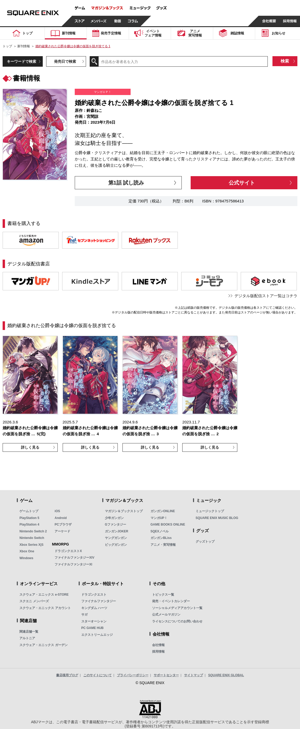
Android (61, 518)
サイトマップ (193, 675)
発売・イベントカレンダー (171, 601)
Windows (26, 558)
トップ (7, 46)
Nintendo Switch (31, 538)
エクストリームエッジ (97, 635)
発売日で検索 (65, 61)
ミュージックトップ (210, 511)
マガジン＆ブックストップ (124, 511)
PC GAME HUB (92, 628)
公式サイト (242, 183)
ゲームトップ (28, 511)
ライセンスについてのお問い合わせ (177, 621)
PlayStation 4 (29, 524)
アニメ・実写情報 (163, 545)
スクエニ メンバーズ (34, 601)
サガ (84, 614)
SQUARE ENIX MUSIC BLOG (217, 518)
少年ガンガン (114, 518)
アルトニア (27, 638)
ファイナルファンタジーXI (73, 564)
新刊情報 (23, 46)
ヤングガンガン (116, 538)
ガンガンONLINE (163, 511)
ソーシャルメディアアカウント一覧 (177, 608)
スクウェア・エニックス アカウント (45, 608)
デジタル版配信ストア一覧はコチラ (265, 295)
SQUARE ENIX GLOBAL (226, 675)
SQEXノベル (160, 531)
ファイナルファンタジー (98, 601)
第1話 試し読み (126, 183)
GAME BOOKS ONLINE (168, 524)
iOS (57, 511)
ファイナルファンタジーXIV (74, 557)
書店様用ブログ (67, 675)
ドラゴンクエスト (93, 594)
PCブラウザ (63, 524)
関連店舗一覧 (28, 631)
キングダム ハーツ (94, 608)
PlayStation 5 (29, 518)
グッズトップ (205, 541)
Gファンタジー (115, 524)
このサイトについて (97, 675)
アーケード (62, 531)
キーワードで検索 (21, 61)
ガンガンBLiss (161, 538)
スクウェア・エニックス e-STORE (43, 594)
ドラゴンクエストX (68, 551)
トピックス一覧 (163, 594)
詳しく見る (30, 447)
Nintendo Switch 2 (33, 531)
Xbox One (26, 551)
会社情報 (158, 645)
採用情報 (158, 651)
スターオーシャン (93, 621)
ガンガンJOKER (116, 531)
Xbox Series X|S (31, 545)
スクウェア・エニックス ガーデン (43, 645)
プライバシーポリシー (132, 675)
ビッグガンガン (116, 545)
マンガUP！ (159, 518)
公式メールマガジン (166, 614)
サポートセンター (166, 675)
